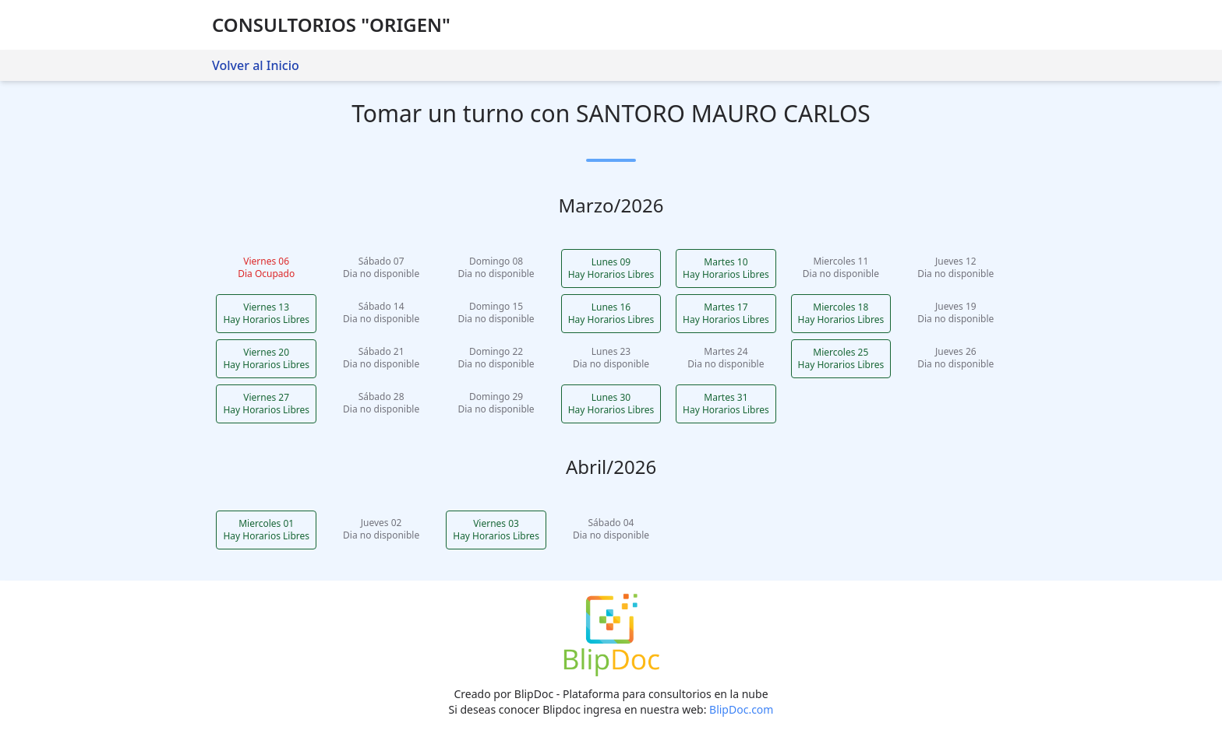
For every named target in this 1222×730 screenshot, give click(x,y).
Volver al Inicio (255, 65)
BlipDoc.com (741, 709)
